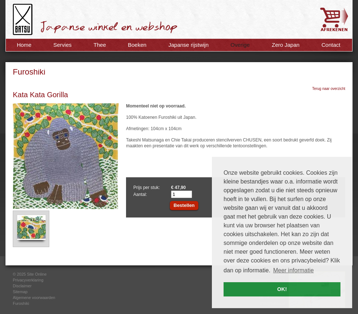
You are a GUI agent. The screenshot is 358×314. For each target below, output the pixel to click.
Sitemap (20, 292)
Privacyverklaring (28, 280)
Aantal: (140, 194)
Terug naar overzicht (328, 89)
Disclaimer (22, 286)
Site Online (37, 274)
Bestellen (184, 205)
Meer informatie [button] (293, 270)
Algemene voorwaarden (34, 297)
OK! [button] (282, 289)
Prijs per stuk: (146, 187)
